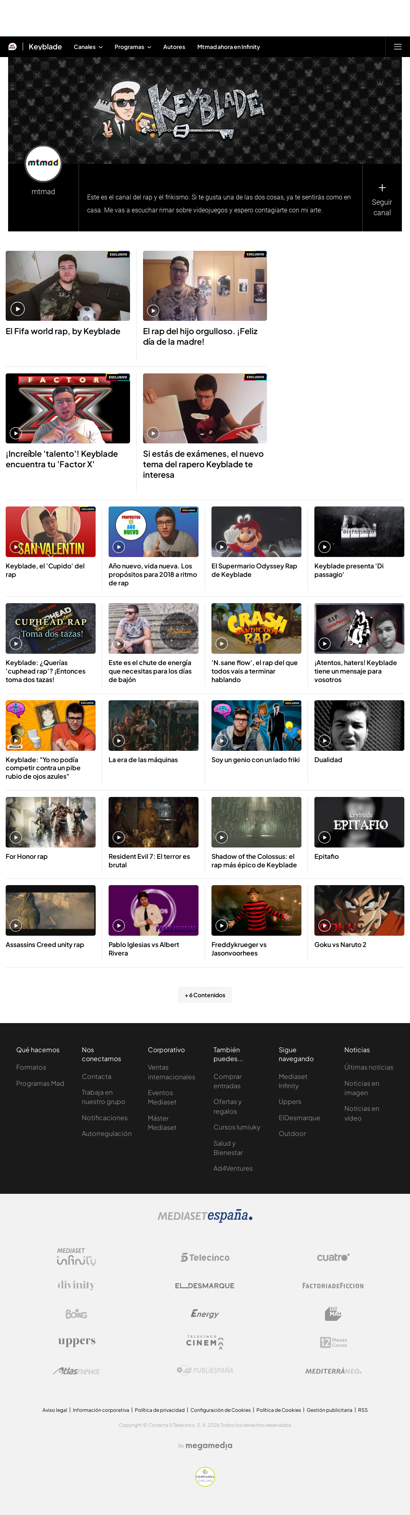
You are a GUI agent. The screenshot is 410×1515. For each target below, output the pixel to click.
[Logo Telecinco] (205, 1257)
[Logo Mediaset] (205, 1221)
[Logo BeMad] (333, 1314)
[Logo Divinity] (76, 1286)
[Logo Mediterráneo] (333, 1370)
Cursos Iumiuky (237, 1127)
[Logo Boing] (77, 1314)
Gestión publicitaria (329, 1410)
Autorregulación (107, 1133)
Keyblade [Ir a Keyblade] (45, 46)
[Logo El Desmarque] (204, 1285)
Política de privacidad (160, 1410)
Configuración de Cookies (220, 1410)
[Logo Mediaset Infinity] (76, 1257)
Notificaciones (105, 1117)
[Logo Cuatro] (333, 1257)
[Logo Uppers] (76, 1342)
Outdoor (292, 1133)
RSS (363, 1410)
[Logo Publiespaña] (205, 1370)
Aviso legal (55, 1410)
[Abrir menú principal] (398, 46)
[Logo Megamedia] (209, 1446)
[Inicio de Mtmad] (12, 46)
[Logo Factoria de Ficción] (333, 1286)
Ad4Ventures (233, 1168)
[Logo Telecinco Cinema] (205, 1342)
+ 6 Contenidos (205, 994)
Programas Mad (40, 1083)
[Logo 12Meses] (333, 1342)
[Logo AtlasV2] (76, 1371)
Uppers (290, 1101)
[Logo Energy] (205, 1314)
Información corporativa (101, 1410)
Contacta (96, 1076)
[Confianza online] (205, 1484)
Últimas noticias (368, 1067)
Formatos (31, 1067)
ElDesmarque (299, 1117)
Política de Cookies (278, 1410)
